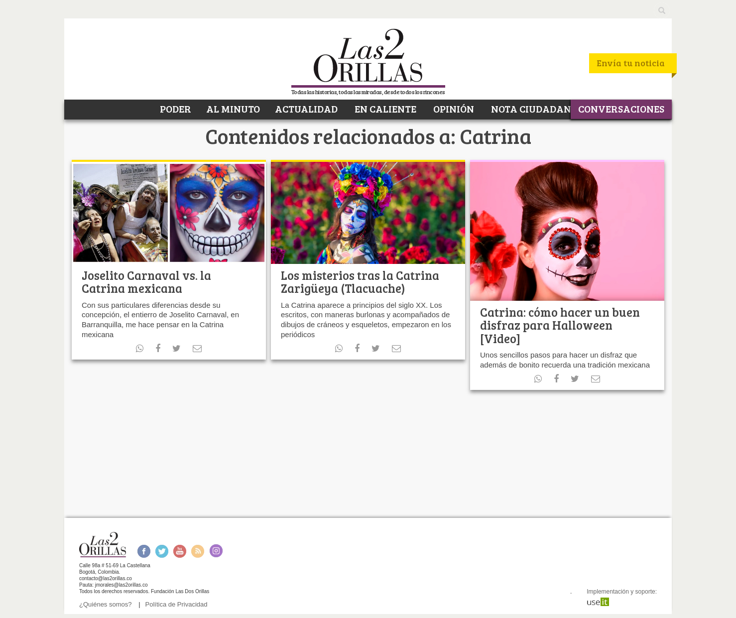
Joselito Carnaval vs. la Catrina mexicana (146, 281)
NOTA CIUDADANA (533, 109)
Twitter (161, 551)
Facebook (143, 551)
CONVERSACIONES (621, 109)
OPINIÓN (452, 109)
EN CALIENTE (384, 109)
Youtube (179, 551)
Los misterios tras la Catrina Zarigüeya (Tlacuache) (360, 281)
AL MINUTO (233, 109)
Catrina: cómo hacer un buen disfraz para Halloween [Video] (560, 325)
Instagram (216, 551)
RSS (197, 551)
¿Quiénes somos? (105, 604)
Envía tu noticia (631, 63)
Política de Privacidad (176, 604)
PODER (174, 109)
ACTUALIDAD (306, 109)
